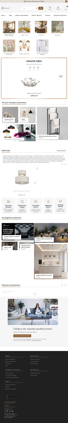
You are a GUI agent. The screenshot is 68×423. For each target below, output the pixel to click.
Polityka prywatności (35, 373)
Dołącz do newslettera (22, 335)
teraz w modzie (8, 121)
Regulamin (28, 339)
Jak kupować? (33, 375)
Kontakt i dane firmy (10, 384)
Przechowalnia (34, 363)
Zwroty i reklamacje (10, 359)
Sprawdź (24, 121)
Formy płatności (9, 373)
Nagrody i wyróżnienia (10, 389)
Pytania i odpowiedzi (10, 361)
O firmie (7, 386)
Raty (6, 365)
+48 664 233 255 (8, 403)
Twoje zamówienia (35, 359)
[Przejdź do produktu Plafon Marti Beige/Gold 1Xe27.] (22, 178)
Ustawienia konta (34, 361)
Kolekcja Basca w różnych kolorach (13, 139)
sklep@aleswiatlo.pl (9, 407)
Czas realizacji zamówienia (11, 377)
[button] (40, 8)
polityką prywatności (36, 340)
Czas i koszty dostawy (10, 375)
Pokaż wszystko (61, 150)
